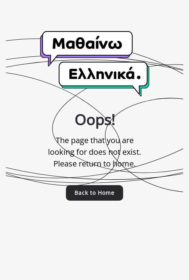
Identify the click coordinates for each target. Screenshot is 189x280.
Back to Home (94, 192)
